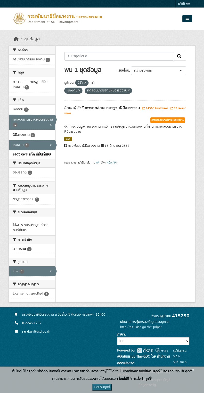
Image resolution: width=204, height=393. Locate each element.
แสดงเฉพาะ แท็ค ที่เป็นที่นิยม (32, 154)
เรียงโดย (123, 70)
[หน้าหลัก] (16, 39)
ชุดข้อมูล (32, 39)
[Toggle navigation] (187, 18)
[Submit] (179, 56)
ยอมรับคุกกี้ (102, 387)
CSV (68, 139)
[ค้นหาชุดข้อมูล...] (118, 56)
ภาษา (121, 334)
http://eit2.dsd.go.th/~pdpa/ (141, 327)
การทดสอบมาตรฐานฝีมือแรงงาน (167, 120)
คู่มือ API (112, 162)
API (98, 162)
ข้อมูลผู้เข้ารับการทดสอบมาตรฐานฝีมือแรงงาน (102, 108)
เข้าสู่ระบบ (184, 3)
